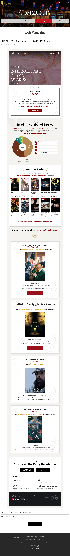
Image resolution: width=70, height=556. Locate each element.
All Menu (68, 2)
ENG (59, 2)
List (35, 524)
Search (64, 2)
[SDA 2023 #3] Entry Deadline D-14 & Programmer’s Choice (18, 512)
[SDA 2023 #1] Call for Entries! (12, 516)
